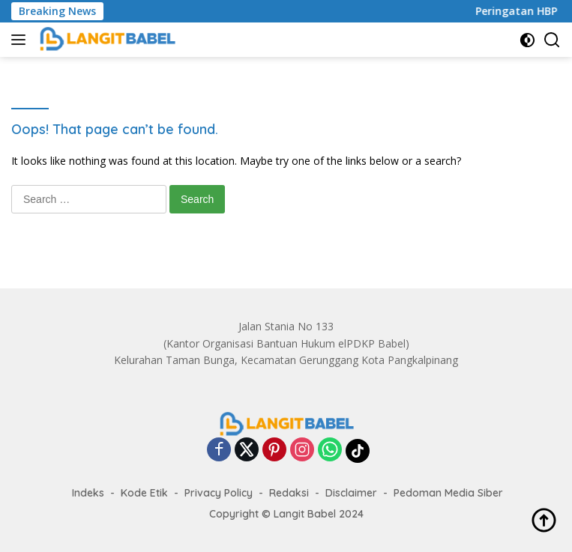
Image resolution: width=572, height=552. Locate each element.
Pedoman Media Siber (448, 493)
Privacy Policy (218, 493)
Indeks (88, 493)
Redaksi (289, 493)
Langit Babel (305, 514)
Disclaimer (351, 493)
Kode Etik (144, 493)
